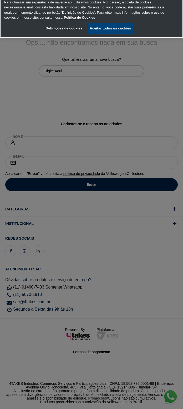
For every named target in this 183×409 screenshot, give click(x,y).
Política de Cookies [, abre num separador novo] (79, 15)
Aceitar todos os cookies (110, 26)
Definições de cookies (64, 26)
